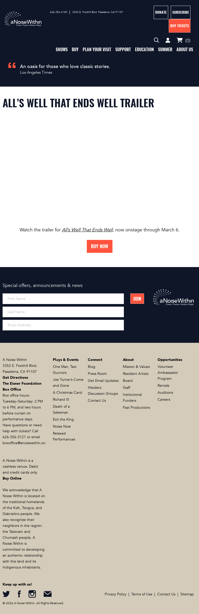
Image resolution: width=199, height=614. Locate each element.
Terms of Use (141, 594)
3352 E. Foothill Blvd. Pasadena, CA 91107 (97, 12)
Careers (164, 399)
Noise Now (62, 426)
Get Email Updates (103, 380)
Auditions (165, 392)
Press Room (97, 373)
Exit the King (63, 419)
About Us (184, 49)
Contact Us (97, 400)
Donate (161, 12)
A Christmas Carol (67, 392)
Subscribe (180, 12)
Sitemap (187, 594)
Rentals (163, 385)
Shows (62, 49)
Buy (75, 49)
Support (123, 49)
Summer (165, 49)
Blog (91, 366)
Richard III (61, 399)
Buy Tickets (179, 25)
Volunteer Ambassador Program (168, 372)
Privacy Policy (115, 594)
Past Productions (136, 407)
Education (144, 49)
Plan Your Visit (97, 49)
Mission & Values (136, 366)
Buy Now (99, 246)
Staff (126, 387)
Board (128, 380)
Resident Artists (135, 373)
